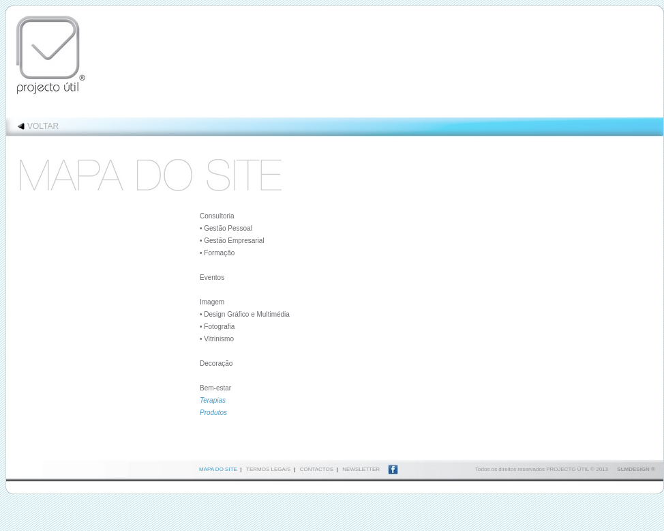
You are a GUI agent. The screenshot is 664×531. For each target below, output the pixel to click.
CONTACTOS (316, 469)
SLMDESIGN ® (636, 469)
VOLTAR (43, 126)
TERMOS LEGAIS (268, 469)
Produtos (213, 412)
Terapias (213, 400)
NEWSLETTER (361, 469)
